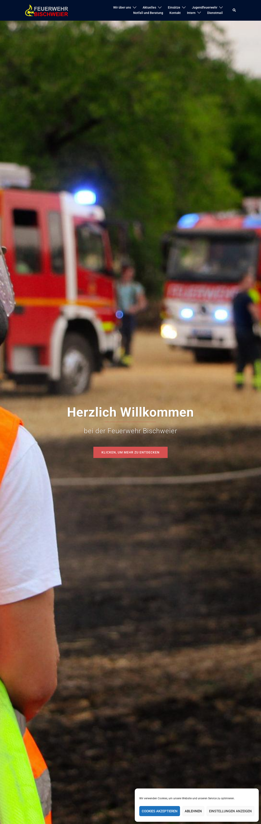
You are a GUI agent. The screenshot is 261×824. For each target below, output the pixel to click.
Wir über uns (122, 7)
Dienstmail (215, 13)
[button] (234, 10)
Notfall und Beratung (148, 13)
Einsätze (174, 7)
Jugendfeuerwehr (204, 7)
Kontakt (175, 13)
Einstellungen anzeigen (230, 811)
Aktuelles (149, 7)
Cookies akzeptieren (160, 811)
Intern (191, 13)
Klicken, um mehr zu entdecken (130, 452)
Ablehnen (193, 811)
